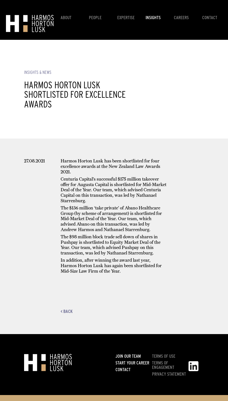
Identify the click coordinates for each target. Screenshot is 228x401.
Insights (153, 17)
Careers (181, 17)
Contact (209, 17)
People (95, 17)
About (66, 17)
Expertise (126, 17)
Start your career (132, 363)
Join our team (128, 356)
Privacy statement (169, 374)
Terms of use (163, 356)
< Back (67, 311)
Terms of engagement (163, 365)
